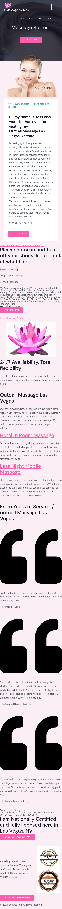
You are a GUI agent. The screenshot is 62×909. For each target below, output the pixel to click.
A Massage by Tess (16, 10)
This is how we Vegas (11, 318)
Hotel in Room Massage (27, 435)
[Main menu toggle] (54, 7)
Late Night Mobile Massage (20, 469)
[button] (17, 898)
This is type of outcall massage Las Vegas (22, 245)
